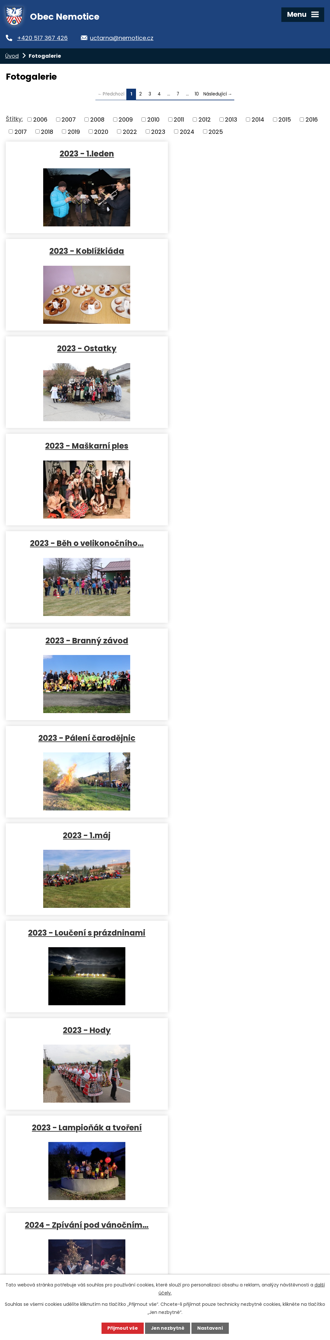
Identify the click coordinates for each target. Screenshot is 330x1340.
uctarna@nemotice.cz (125, 38)
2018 (47, 131)
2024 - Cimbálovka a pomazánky (84, 835)
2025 (216, 131)
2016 (312, 119)
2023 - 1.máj (240, 445)
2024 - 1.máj (240, 932)
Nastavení (210, 1328)
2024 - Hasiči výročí (83, 1030)
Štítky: (14, 119)
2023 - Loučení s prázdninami (84, 543)
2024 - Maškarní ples (240, 737)
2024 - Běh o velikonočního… (240, 835)
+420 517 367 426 (44, 38)
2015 (284, 119)
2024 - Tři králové (84, 737)
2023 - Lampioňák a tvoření (84, 640)
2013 (231, 119)
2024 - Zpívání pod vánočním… (240, 640)
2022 (130, 131)
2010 (153, 119)
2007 (69, 119)
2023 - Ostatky (84, 250)
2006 (40, 119)
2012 (205, 119)
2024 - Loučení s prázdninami (240, 1030)
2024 (187, 131)
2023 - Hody (240, 543)
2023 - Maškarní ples (240, 250)
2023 (158, 131)
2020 (101, 131)
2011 (179, 119)
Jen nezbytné (167, 1328)
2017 (21, 131)
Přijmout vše (122, 1328)
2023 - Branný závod (240, 348)
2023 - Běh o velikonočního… (84, 348)
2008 (97, 119)
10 (197, 94)
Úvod (12, 56)
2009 (126, 119)
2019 (74, 131)
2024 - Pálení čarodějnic (84, 932)
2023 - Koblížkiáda (240, 153)
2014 (258, 119)
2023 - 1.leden (84, 153)
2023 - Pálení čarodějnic (83, 445)
